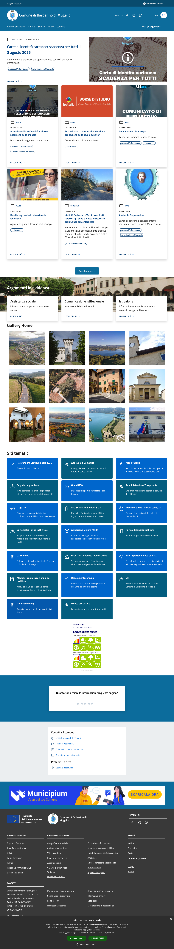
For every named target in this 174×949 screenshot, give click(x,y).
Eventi (131, 871)
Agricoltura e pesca (96, 872)
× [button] (171, 919)
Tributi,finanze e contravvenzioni (103, 852)
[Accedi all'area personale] (153, 3)
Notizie (131, 843)
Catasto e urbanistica (57, 867)
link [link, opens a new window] (113, 932)
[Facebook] (126, 15)
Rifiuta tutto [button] (97, 938)
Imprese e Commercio (57, 858)
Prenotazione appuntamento (60, 891)
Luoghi (131, 866)
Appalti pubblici (54, 862)
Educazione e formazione (99, 843)
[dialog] (87, 932)
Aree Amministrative (16, 848)
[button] (87, 944)
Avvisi (15, 39)
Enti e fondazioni (15, 858)
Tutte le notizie (87, 271)
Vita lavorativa (54, 853)
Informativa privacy (96, 895)
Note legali (92, 900)
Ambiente (92, 857)
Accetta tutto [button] (76, 938)
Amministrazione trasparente (101, 891)
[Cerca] (163, 15)
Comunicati (72, 206)
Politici (10, 862)
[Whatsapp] (139, 15)
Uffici (9, 853)
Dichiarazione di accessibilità (101, 905)
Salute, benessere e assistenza (102, 862)
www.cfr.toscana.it (87, 671)
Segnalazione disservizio (58, 895)
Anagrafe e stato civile (57, 843)
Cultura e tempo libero (57, 848)
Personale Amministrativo (19, 867)
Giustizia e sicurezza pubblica (101, 848)
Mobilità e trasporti (56, 876)
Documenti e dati (15, 872)
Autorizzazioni (94, 867)
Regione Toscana (14, 3)
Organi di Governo (15, 843)
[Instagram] (132, 15)
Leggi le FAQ (53, 900)
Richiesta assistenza (56, 905)
